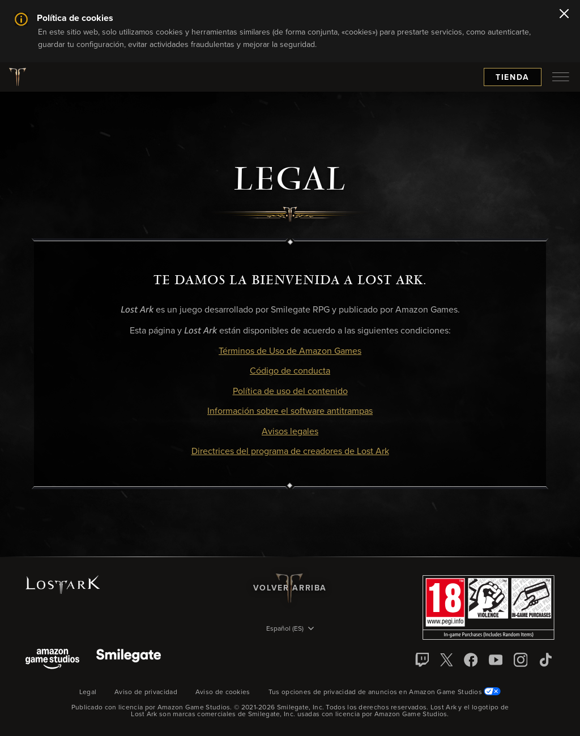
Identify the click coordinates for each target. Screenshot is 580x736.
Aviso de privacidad (145, 692)
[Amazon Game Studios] (52, 660)
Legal (88, 692)
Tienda (513, 78)
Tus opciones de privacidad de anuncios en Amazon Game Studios (384, 692)
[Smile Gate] (128, 660)
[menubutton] (561, 77)
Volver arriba (290, 588)
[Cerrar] (564, 14)
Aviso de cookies (222, 692)
